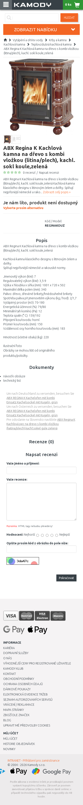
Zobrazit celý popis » (56, 192)
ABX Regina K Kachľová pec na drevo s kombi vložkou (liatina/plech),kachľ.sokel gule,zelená (41, 424)
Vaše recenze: (17, 479)
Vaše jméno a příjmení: (23, 463)
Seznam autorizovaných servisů (28, 699)
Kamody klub (13, 668)
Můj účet (10, 738)
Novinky (9, 749)
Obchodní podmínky (18, 679)
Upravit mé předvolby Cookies (26, 725)
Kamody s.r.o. (36, 765)
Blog (7, 720)
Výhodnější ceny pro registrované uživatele (37, 663)
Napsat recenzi (49, 172)
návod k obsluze (14, 376)
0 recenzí (29, 172)
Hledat (69, 17)
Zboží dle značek (16, 715)
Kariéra (9, 648)
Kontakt (9, 674)
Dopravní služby (15, 653)
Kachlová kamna (14, 44)
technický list (12, 380)
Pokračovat (66, 578)
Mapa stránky (13, 710)
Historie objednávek (19, 744)
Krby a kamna (58, 40)
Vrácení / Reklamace (18, 704)
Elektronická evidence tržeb (25, 694)
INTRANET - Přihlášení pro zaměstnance (34, 760)
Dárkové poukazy (17, 689)
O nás (7, 658)
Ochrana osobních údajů (23, 684)
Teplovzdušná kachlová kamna (51, 44)
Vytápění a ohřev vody (28, 40)
